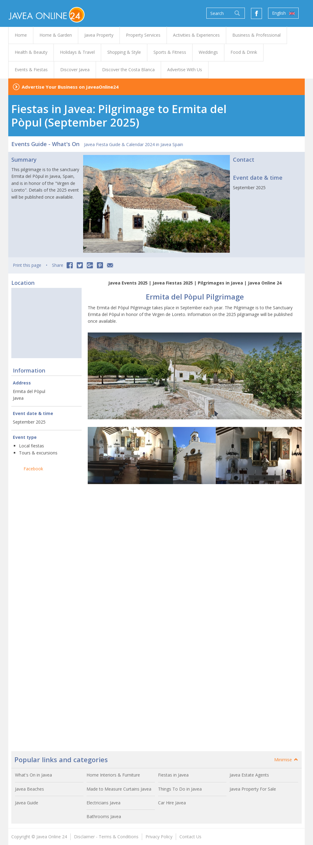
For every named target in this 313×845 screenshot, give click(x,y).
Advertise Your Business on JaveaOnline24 (70, 87)
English (283, 13)
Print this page (27, 265)
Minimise (286, 759)
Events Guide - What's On (45, 144)
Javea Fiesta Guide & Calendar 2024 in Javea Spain (133, 144)
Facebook (33, 469)
